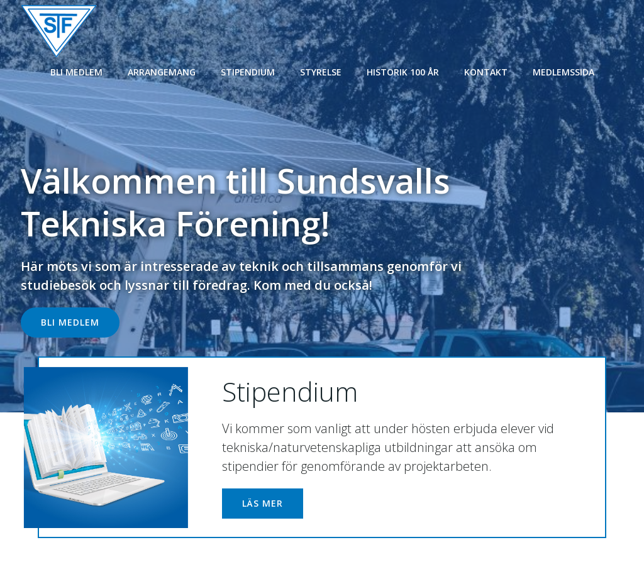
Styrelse (320, 71)
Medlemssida (563, 71)
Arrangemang (162, 71)
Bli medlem (76, 71)
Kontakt (486, 71)
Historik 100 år (403, 71)
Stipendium (248, 71)
